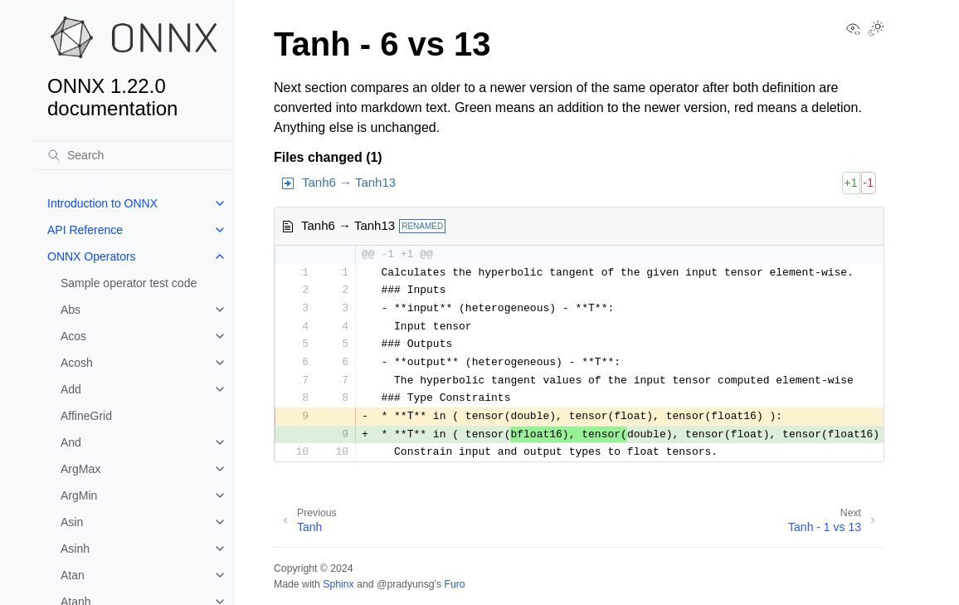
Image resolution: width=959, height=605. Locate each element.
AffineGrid (86, 415)
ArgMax (80, 469)
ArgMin (79, 495)
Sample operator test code (129, 283)
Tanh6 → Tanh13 (349, 182)
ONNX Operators (91, 256)
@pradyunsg (406, 584)
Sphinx (338, 584)
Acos (73, 336)
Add (71, 389)
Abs (70, 309)
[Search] (133, 155)
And (71, 442)
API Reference (85, 230)
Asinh (75, 548)
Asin (72, 522)
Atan (73, 575)
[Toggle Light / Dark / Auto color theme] (876, 30)
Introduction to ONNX (102, 203)
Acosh (77, 362)
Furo (454, 584)
